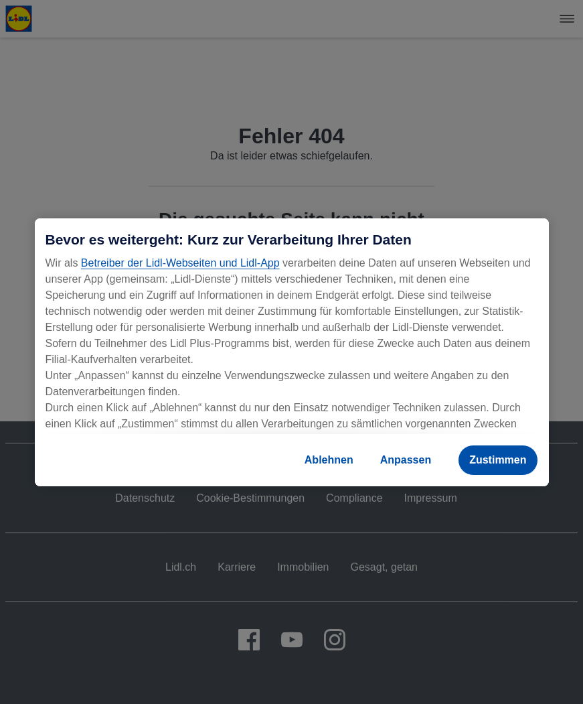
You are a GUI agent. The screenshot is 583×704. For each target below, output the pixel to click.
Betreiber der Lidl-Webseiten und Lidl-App (180, 263)
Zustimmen (497, 460)
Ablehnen (329, 460)
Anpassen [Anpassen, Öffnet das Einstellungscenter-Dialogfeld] (405, 460)
